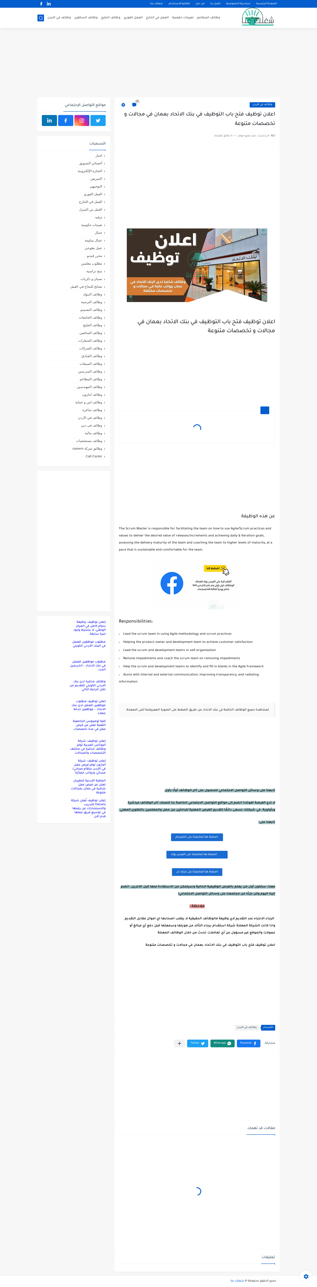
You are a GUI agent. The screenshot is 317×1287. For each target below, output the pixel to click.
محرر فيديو (94, 256)
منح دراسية (94, 271)
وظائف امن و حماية (88, 402)
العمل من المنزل (90, 209)
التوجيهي (96, 186)
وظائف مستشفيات (89, 441)
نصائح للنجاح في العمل (86, 286)
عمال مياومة (93, 240)
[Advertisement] (158, 63)
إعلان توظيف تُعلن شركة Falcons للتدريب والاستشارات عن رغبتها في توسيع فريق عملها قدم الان (88, 808)
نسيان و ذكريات (91, 279)
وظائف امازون (92, 394)
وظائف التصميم (91, 310)
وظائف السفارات (90, 340)
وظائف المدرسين (90, 371)
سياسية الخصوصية (238, 3)
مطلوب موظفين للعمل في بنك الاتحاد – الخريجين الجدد (88, 665)
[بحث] (40, 18)
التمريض (96, 178)
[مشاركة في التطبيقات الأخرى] (179, 1043)
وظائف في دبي (91, 425)
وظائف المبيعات (91, 363)
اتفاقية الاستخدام (179, 3)
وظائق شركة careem (87, 448)
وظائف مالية (93, 433)
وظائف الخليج (110, 17)
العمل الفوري (133, 17)
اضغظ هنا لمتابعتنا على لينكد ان (197, 871)
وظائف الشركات (90, 348)
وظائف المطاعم (208, 17)
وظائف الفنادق (91, 356)
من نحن (200, 3)
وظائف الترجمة (91, 302)
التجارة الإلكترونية (90, 171)
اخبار (99, 155)
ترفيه (98, 217)
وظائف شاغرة (92, 410)
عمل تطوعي (93, 248)
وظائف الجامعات (90, 317)
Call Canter (94, 456)
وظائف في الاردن (59, 17)
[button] (248, 1043)
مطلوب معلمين (91, 263)
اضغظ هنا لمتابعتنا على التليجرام (197, 837)
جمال (98, 232)
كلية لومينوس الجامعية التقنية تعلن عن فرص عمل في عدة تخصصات (89, 725)
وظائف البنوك (92, 294)
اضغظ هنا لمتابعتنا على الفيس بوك (197, 854)
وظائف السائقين (86, 17)
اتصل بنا (215, 3)
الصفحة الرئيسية (266, 3)
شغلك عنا (156, 3)
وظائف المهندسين (89, 387)
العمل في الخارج (157, 17)
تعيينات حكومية (183, 17)
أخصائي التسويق (90, 163)
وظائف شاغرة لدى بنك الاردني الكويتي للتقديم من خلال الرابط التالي (88, 685)
